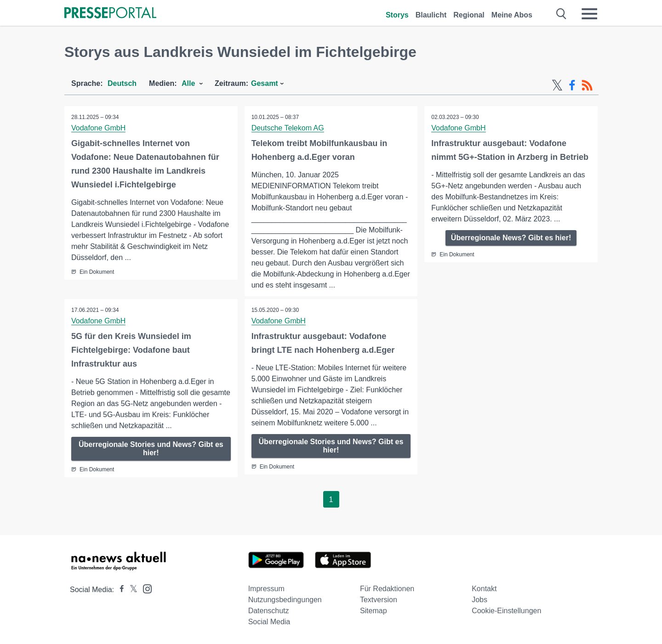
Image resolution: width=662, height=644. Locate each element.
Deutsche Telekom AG (287, 128)
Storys (397, 15)
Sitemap (373, 611)
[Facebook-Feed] (572, 85)
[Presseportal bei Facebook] (119, 589)
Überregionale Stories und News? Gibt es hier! (151, 449)
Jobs (479, 600)
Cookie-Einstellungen (506, 611)
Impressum (266, 589)
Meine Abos (511, 15)
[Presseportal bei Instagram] (144, 588)
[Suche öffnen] (561, 13)
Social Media (269, 622)
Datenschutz (268, 611)
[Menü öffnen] (589, 13)
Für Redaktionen (387, 589)
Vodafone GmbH (98, 128)
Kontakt (484, 589)
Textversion (378, 600)
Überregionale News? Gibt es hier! (511, 238)
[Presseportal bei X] (130, 589)
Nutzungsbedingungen (285, 600)
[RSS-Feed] (587, 85)
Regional (469, 15)
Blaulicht (431, 15)
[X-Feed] (557, 85)
